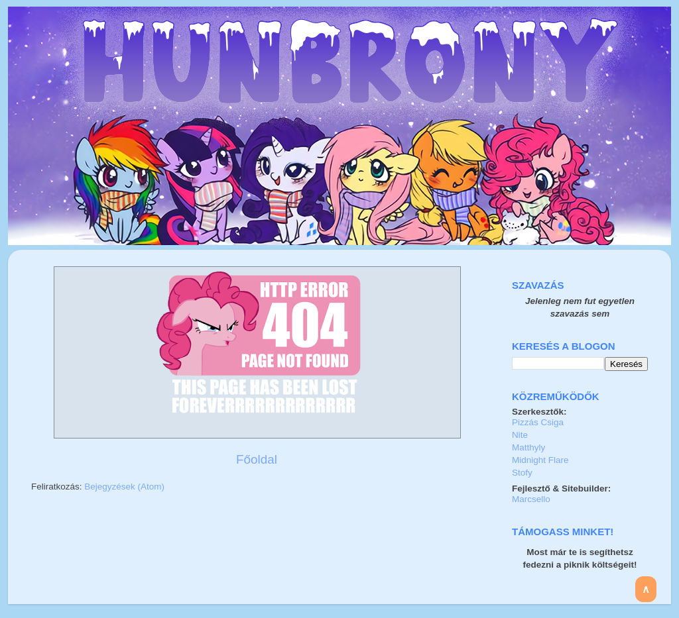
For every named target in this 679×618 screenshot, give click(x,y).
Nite (520, 435)
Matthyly (528, 447)
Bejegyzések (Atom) (124, 486)
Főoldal (256, 459)
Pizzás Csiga (538, 422)
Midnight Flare (540, 460)
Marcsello (531, 499)
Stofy (522, 473)
